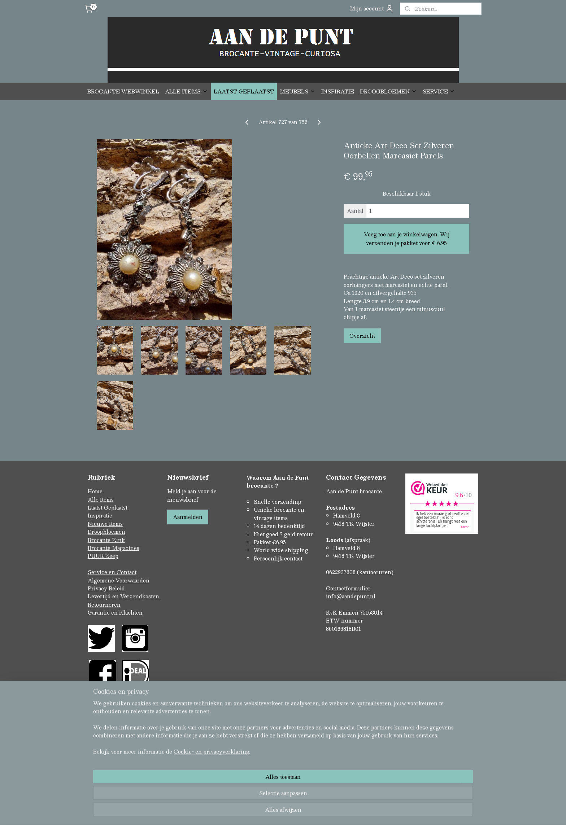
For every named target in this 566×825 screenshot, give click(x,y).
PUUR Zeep (103, 555)
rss (268, 811)
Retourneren (104, 604)
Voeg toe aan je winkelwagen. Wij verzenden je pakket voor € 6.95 (406, 238)
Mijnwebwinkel (359, 811)
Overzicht (362, 335)
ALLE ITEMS (186, 91)
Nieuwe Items (105, 523)
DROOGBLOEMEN (388, 91)
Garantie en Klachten (115, 612)
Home (95, 491)
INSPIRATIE (337, 91)
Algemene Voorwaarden (118, 580)
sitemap (254, 811)
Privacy (98, 588)
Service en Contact (112, 572)
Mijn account (372, 8)
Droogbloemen (106, 531)
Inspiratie (100, 515)
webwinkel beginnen (295, 811)
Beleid (117, 588)
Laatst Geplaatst (107, 507)
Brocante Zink (106, 540)
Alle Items (101, 499)
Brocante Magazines (113, 548)
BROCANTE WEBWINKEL (123, 91)
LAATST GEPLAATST (244, 91)
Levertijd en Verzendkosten (123, 596)
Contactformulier (348, 588)
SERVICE (439, 91)
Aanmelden (188, 516)
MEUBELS (297, 91)
